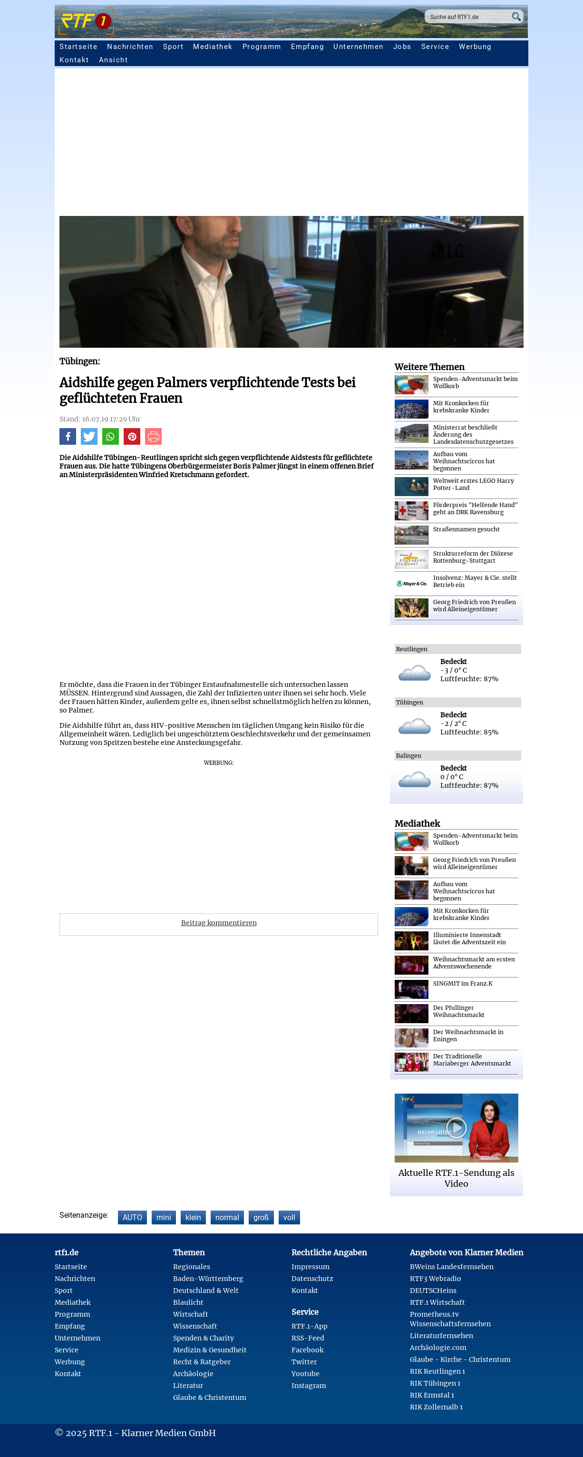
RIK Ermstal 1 (432, 1395)
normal (227, 1217)
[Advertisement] (291, 144)
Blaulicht (188, 1302)
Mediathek (213, 46)
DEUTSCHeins (433, 1290)
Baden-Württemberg (208, 1278)
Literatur (188, 1385)
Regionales (191, 1266)
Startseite (78, 46)
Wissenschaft (195, 1326)
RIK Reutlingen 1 (437, 1371)
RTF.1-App (310, 1326)
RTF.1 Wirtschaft (437, 1302)
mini (163, 1217)
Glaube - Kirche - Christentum (460, 1359)
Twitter (304, 1362)
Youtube (306, 1373)
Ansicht (113, 60)
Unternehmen (358, 46)
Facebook (307, 1350)
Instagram (309, 1385)
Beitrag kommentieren (219, 923)
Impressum (311, 1266)
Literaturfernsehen (441, 1335)
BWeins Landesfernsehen (452, 1266)
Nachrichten (130, 46)
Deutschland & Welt (206, 1290)
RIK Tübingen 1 (435, 1383)
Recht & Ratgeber (202, 1362)
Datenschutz (312, 1278)
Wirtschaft (190, 1314)
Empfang (307, 46)
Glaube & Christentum (209, 1397)
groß (261, 1217)
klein (193, 1217)
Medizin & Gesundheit (210, 1350)
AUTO (132, 1217)
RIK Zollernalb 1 (436, 1407)
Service (435, 46)
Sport (173, 46)
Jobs (402, 46)
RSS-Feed (308, 1338)
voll (289, 1217)
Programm (262, 46)
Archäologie (193, 1373)
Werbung (475, 46)
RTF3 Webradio (435, 1278)
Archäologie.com (438, 1347)
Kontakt (74, 60)
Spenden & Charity (203, 1338)
